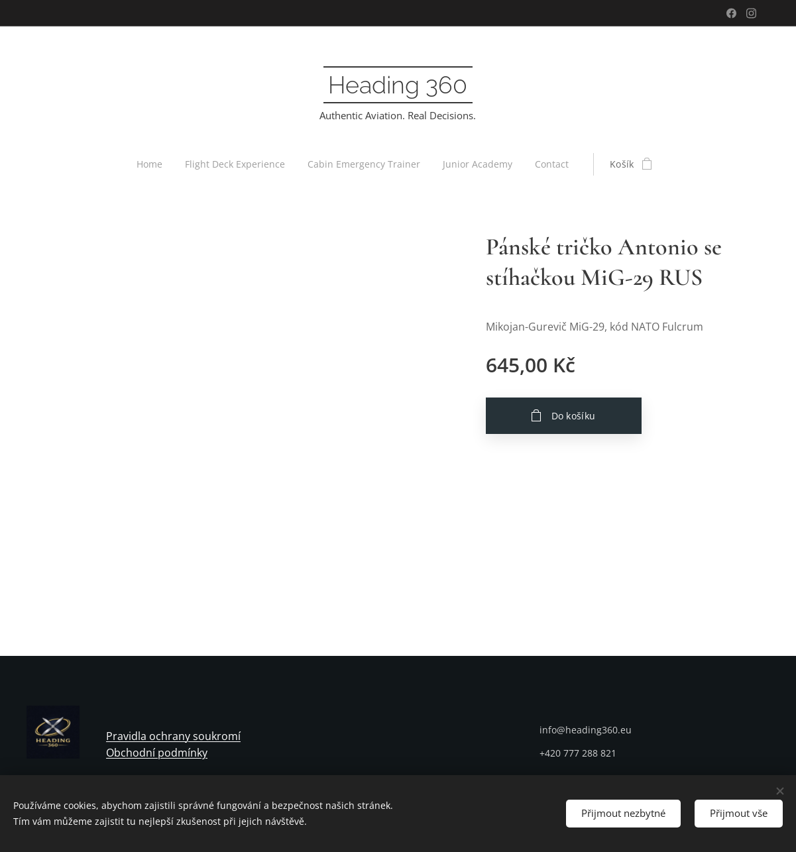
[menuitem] (149, 164)
